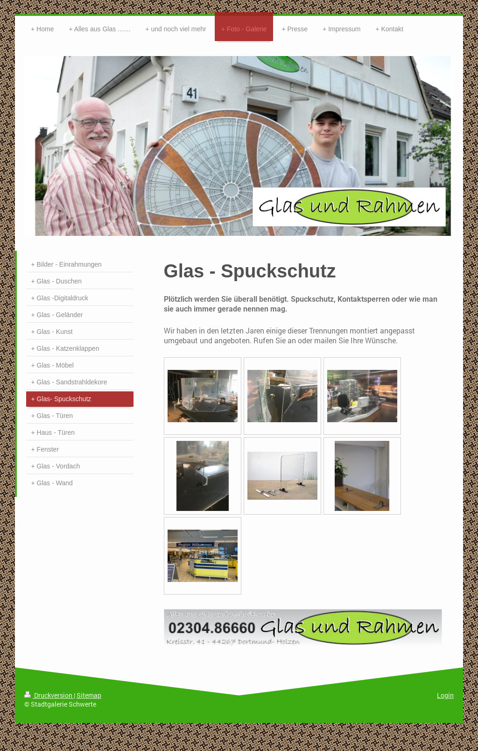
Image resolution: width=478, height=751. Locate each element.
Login (445, 695)
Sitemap (89, 695)
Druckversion (49, 695)
